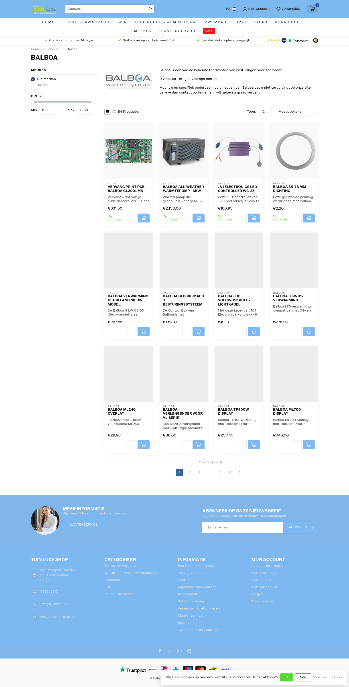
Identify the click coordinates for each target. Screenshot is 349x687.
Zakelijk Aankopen (193, 573)
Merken (143, 31)
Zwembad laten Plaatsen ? (199, 630)
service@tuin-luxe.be (57, 617)
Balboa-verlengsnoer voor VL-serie (183, 414)
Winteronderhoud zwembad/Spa (157, 22)
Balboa (72, 49)
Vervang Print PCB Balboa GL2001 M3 (126, 189)
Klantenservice (177, 31)
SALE (209, 31)
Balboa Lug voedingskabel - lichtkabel (234, 300)
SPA (240, 22)
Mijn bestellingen (265, 573)
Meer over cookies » (327, 677)
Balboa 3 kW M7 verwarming (288, 298)
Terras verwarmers (85, 22)
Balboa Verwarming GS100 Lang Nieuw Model (128, 300)
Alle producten (263, 601)
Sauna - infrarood (276, 22)
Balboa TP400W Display (233, 412)
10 (229, 472)
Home (48, 22)
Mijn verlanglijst (264, 587)
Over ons (185, 580)
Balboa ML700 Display (287, 412)
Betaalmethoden (191, 601)
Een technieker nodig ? (196, 566)
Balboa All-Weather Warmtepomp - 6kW (183, 189)
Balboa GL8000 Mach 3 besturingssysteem (183, 300)
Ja (286, 677)
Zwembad (216, 22)
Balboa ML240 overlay (122, 412)
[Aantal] (132, 218)
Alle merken (46, 79)
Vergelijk (258, 594)
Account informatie (267, 566)
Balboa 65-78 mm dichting (289, 189)
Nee (303, 677)
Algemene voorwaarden (197, 587)
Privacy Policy (189, 594)
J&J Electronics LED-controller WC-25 (238, 189)
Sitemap (184, 623)
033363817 (48, 591)
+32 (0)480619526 (54, 604)
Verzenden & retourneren (199, 608)
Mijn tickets (261, 580)
